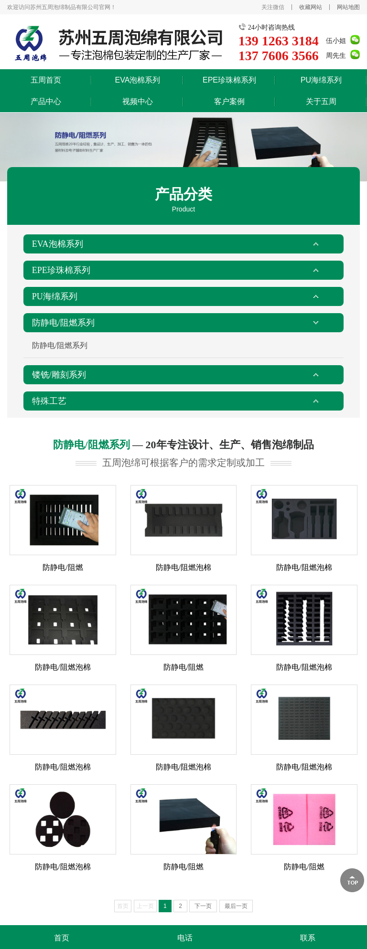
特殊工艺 (49, 401)
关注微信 (272, 7)
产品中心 (46, 101)
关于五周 (321, 101)
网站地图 (348, 7)
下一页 (203, 906)
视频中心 (137, 101)
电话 (185, 938)
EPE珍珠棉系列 (229, 80)
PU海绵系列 (321, 80)
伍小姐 (336, 40)
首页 (61, 938)
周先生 (336, 55)
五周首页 (46, 80)
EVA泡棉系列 (138, 80)
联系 (307, 938)
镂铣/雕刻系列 (59, 375)
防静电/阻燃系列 (63, 322)
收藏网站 (310, 7)
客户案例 (229, 101)
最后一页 (236, 906)
